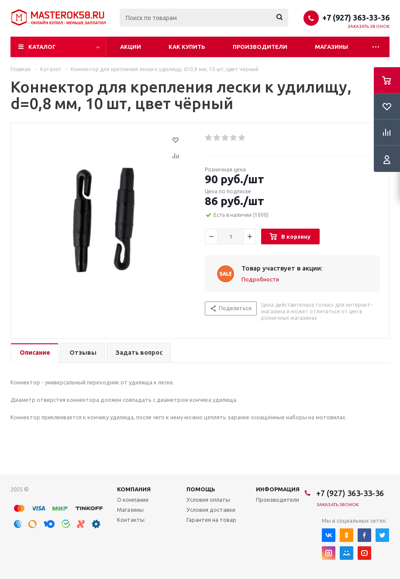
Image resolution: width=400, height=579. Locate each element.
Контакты (131, 520)
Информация (278, 489)
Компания (134, 489)
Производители (260, 47)
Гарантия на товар (211, 520)
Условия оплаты (208, 500)
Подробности (260, 279)
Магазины (331, 47)
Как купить (187, 47)
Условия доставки (210, 510)
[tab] (34, 353)
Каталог (42, 47)
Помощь (200, 489)
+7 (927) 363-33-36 (356, 17)
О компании (132, 500)
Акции (130, 47)
